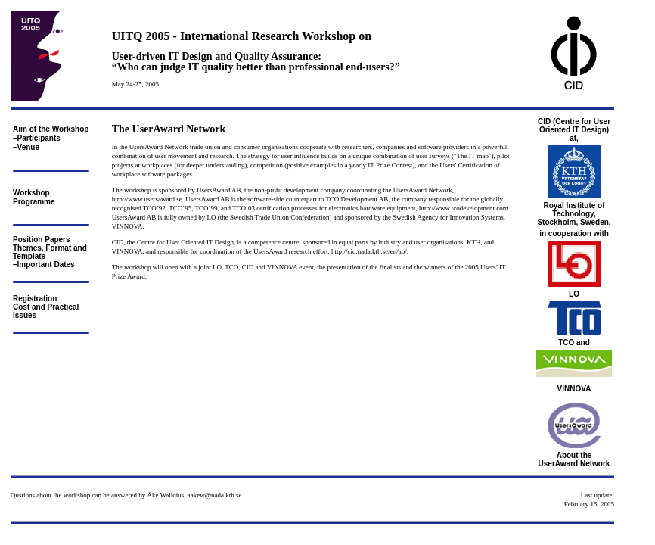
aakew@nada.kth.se (215, 495)
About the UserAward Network (574, 459)
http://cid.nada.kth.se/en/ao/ (369, 251)
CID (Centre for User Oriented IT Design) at (574, 129)
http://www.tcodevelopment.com (463, 208)
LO (574, 294)
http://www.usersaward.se (147, 199)
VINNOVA (574, 389)
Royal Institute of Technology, (573, 209)
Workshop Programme (34, 197)
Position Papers (41, 239)
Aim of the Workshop (50, 138)
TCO (566, 342)
